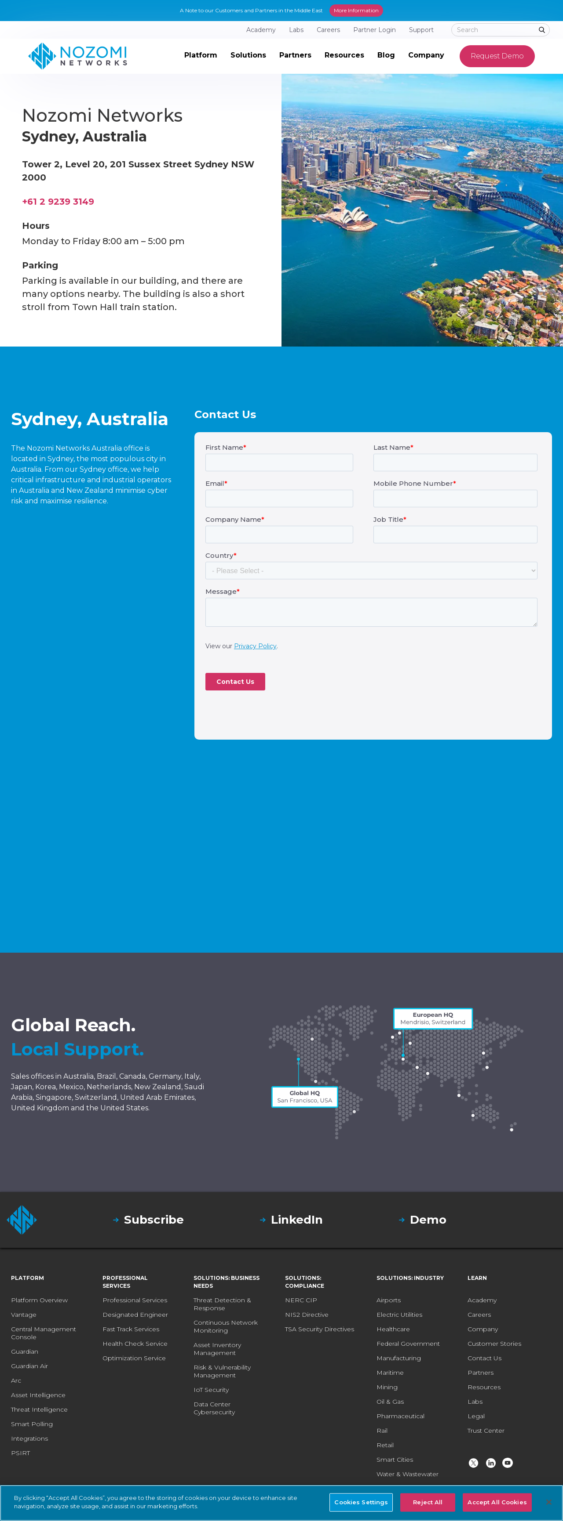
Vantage (24, 1315)
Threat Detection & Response (222, 1304)
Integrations (29, 1438)
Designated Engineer (135, 1315)
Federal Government (408, 1344)
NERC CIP (301, 1300)
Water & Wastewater (408, 1474)
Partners (481, 1372)
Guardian (24, 1351)
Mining (387, 1387)
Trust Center (486, 1430)
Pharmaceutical (400, 1416)
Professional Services (134, 1300)
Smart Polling (32, 1424)
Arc (16, 1380)
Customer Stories (494, 1344)
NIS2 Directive (307, 1315)
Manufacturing (399, 1358)
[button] (201, 56)
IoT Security (211, 1390)
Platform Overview (39, 1300)
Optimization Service (134, 1358)
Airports (389, 1300)
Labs (475, 1401)
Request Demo (497, 56)
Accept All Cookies (497, 1502)
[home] (77, 56)
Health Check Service (135, 1344)
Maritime (390, 1372)
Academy (482, 1300)
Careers (479, 1315)
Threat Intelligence (39, 1409)
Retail (385, 1445)
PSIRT (20, 1453)
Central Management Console (43, 1333)
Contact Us (484, 1358)
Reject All (427, 1502)
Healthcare (393, 1329)
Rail (382, 1430)
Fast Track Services (130, 1329)
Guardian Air (29, 1366)
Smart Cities (395, 1459)
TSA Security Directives (319, 1329)
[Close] (549, 1502)
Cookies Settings (361, 1502)
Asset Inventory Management (217, 1349)
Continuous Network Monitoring (226, 1326)
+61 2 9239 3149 (58, 201)
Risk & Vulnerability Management (222, 1371)
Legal (476, 1416)
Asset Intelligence (38, 1395)
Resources (484, 1387)
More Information (356, 10)
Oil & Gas (390, 1401)
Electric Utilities (399, 1315)
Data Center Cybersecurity (214, 1408)
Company (483, 1329)
